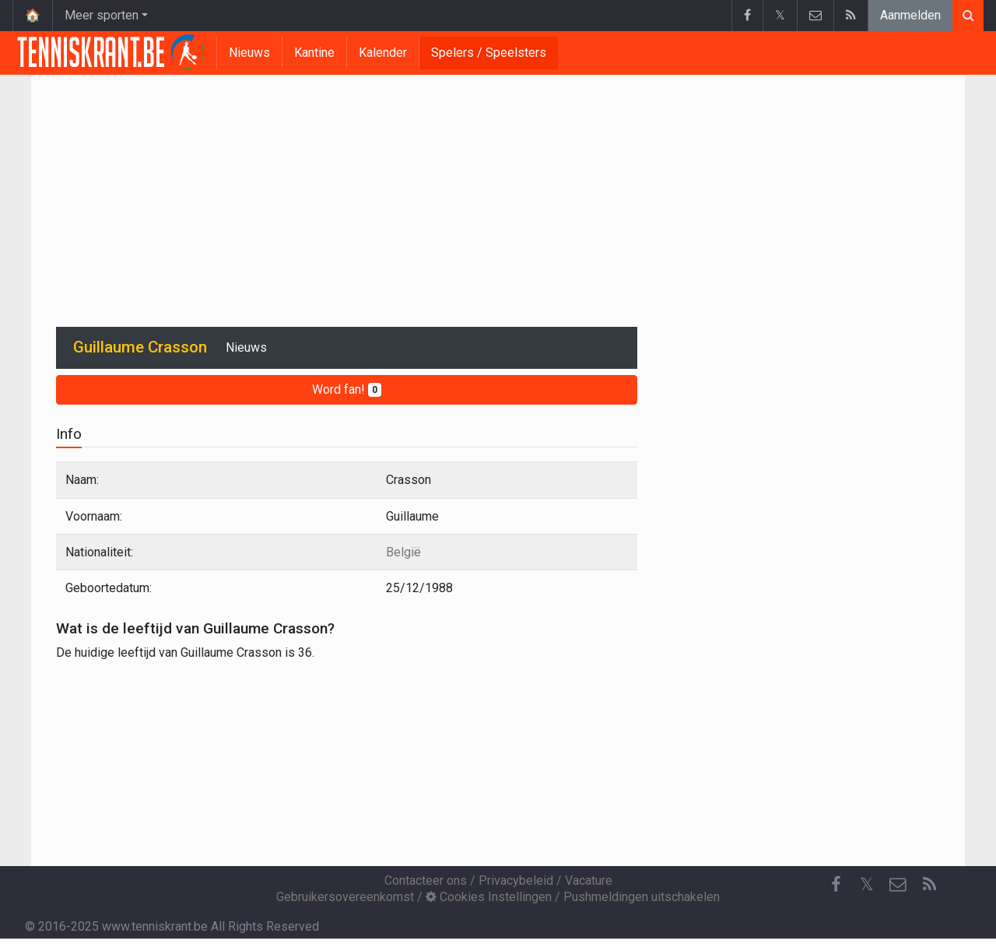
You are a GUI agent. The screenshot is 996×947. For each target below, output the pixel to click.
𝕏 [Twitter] (867, 884)
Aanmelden (910, 15)
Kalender (383, 52)
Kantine (314, 52)
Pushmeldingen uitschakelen (641, 896)
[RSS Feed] (929, 884)
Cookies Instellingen (489, 896)
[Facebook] (835, 884)
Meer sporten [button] (102, 15)
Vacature (588, 880)
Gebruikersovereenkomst (345, 896)
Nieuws (249, 52)
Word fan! (346, 389)
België (403, 552)
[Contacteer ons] (898, 884)
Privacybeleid (516, 880)
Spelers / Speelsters (488, 52)
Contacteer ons (425, 880)
